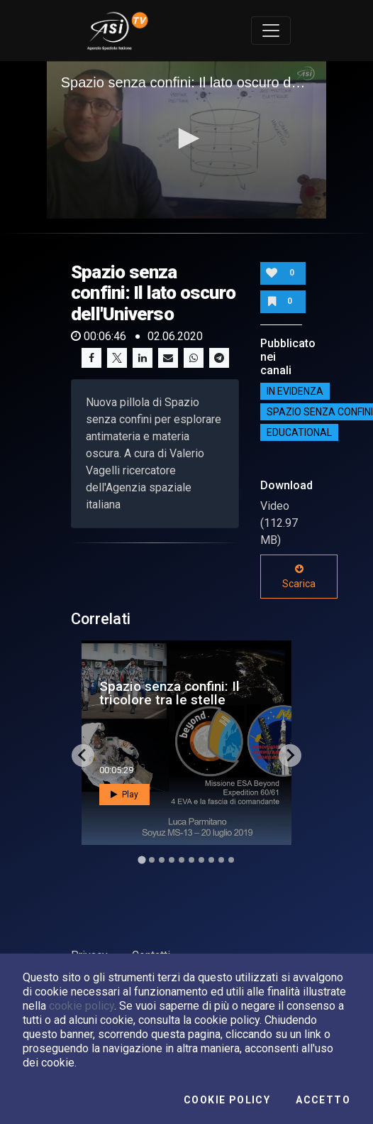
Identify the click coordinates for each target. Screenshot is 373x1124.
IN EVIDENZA (295, 391)
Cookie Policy (227, 1100)
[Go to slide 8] (211, 860)
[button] (186, 138)
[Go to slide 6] (191, 860)
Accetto (323, 1100)
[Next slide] (290, 755)
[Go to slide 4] (171, 860)
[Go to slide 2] (152, 860)
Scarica (299, 576)
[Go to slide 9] (221, 860)
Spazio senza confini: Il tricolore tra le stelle (169, 693)
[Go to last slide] (83, 755)
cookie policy (81, 1006)
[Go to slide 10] (231, 860)
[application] (187, 140)
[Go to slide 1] (141, 859)
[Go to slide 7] (201, 860)
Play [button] (124, 795)
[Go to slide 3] (162, 860)
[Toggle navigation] (271, 30)
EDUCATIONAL (299, 432)
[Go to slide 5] (181, 860)
